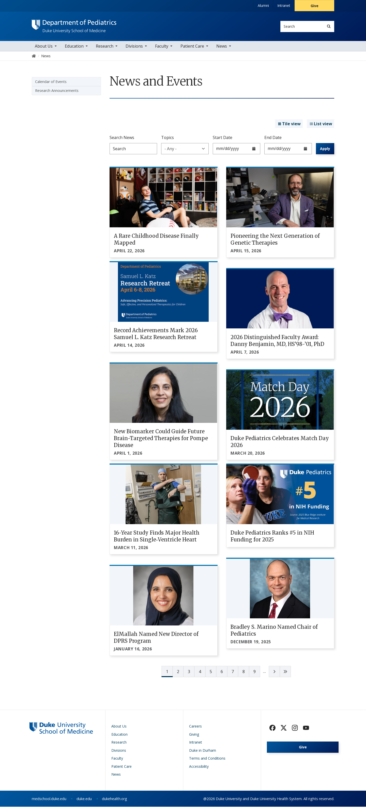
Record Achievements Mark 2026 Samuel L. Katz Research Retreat (156, 336)
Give (314, 5)
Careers (195, 728)
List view (320, 126)
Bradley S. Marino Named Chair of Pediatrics (274, 632)
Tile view (289, 126)
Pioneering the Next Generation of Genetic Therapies (275, 241)
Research (104, 48)
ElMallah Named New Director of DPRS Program (156, 640)
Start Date (222, 140)
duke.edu (84, 801)
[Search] (328, 26)
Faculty (161, 48)
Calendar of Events (51, 83)
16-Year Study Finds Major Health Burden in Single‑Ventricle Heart (157, 538)
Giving (194, 736)
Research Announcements (57, 92)
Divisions (134, 48)
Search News (122, 140)
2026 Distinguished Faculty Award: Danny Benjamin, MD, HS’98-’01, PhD (277, 343)
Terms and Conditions (207, 760)
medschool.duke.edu (49, 801)
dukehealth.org (114, 801)
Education (74, 48)
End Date (273, 140)
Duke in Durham (202, 752)
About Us (44, 48)
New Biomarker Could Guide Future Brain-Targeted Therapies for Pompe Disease (161, 441)
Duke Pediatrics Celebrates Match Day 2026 (280, 444)
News (221, 48)
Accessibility (199, 768)
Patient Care (192, 48)
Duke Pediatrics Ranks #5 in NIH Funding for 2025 (272, 538)
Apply (325, 150)
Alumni (263, 5)
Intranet (283, 5)
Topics (167, 140)
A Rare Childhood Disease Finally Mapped (156, 241)
